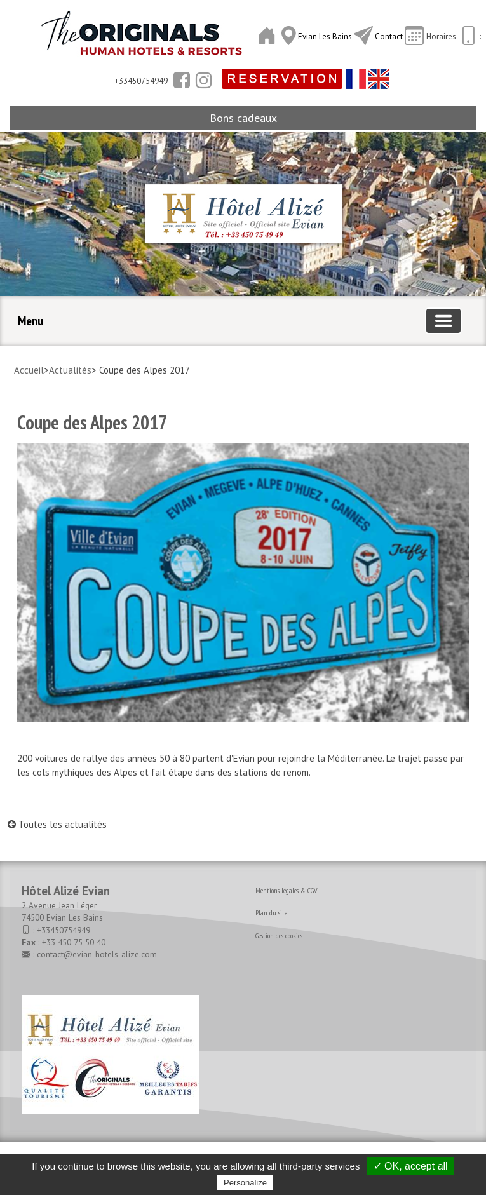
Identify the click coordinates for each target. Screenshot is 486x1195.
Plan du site (271, 912)
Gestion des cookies (278, 935)
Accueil (29, 370)
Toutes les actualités (57, 824)
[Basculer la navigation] (443, 320)
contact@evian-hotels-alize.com (97, 954)
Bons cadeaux (243, 118)
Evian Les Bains (326, 36)
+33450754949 (63, 930)
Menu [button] (30, 321)
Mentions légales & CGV (286, 890)
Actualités (70, 370)
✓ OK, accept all (411, 1166)
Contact (389, 36)
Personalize (245, 1182)
